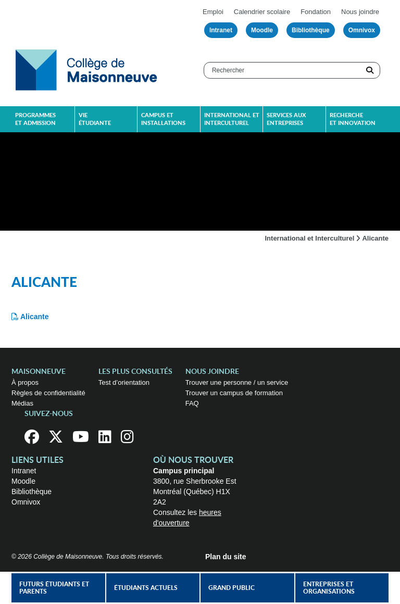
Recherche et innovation (353, 119)
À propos (25, 382)
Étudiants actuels (146, 588)
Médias (22, 403)
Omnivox (361, 30)
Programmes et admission (35, 119)
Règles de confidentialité (48, 393)
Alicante (34, 316)
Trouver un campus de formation (234, 393)
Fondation (316, 12)
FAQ (192, 403)
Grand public (231, 588)
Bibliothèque (311, 30)
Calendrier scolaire (262, 12)
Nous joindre (360, 12)
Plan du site (225, 556)
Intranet (220, 30)
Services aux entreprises (286, 119)
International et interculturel (231, 119)
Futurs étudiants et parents (54, 588)
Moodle (262, 30)
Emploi (213, 12)
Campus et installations (163, 119)
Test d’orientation (123, 382)
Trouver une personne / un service (237, 382)
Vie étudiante (95, 119)
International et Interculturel (310, 238)
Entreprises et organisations (329, 588)
